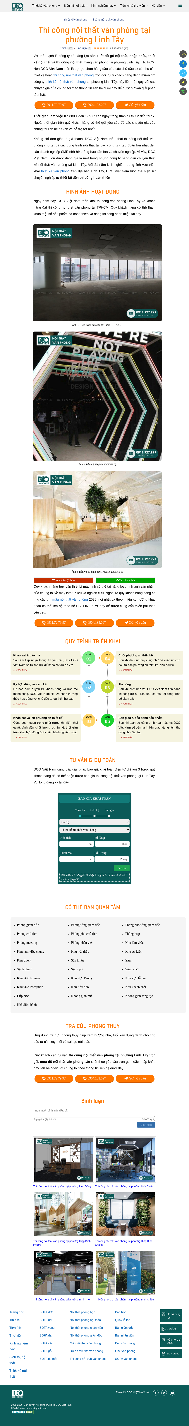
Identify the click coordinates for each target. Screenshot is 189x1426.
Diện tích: (76, 841)
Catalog (171, 1328)
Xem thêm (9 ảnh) (63, 580)
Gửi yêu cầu (135, 105)
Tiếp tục (121, 868)
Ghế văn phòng (125, 1351)
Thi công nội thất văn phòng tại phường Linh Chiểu (124, 1186)
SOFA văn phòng (126, 1358)
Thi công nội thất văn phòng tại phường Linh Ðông (62, 1186)
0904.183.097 (94, 105)
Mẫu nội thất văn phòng (85, 1343)
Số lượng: (111, 856)
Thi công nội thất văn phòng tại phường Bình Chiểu (124, 1299)
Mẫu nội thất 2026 (174, 1341)
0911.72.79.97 (54, 105)
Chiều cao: (76, 856)
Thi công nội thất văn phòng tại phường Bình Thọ (61, 1299)
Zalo (183, 73)
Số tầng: (112, 841)
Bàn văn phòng (125, 1343)
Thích (63, 48)
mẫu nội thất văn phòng (70, 599)
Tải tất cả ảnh (125, 580)
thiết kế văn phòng (55, 171)
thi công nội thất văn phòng (74, 75)
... (14, 670)
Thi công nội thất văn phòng (88, 1358)
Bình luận (81, 48)
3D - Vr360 (173, 1353)
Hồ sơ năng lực (173, 1316)
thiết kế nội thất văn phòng (66, 82)
